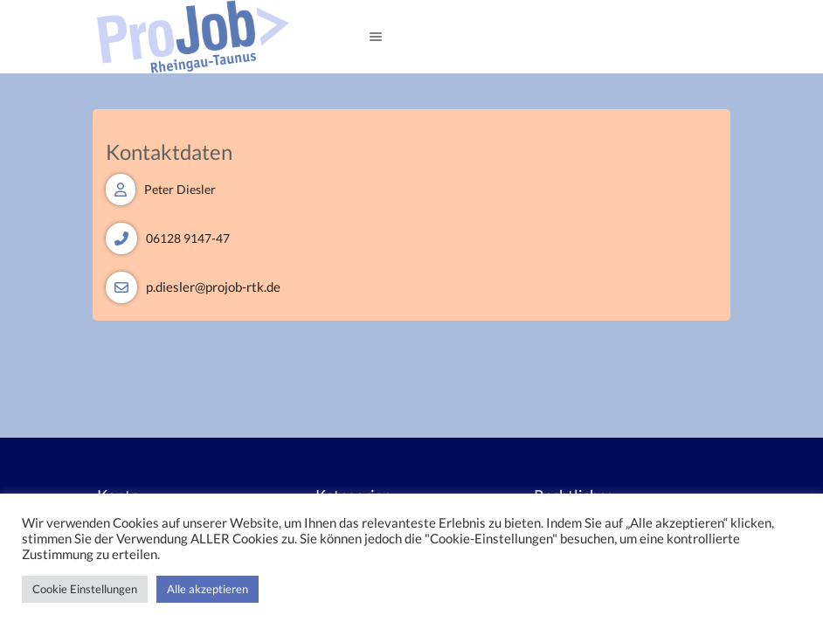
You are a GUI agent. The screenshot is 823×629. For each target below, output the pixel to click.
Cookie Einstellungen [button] (84, 589)
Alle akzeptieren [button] (207, 589)
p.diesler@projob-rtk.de (213, 286)
